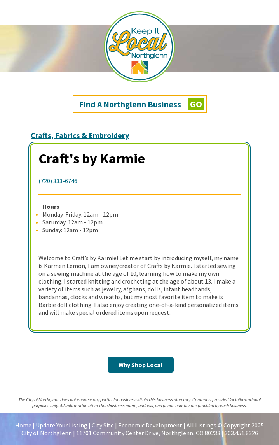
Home (23, 425)
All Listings (201, 425)
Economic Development (150, 425)
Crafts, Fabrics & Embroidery (80, 135)
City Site (103, 425)
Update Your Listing (61, 425)
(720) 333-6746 (57, 181)
